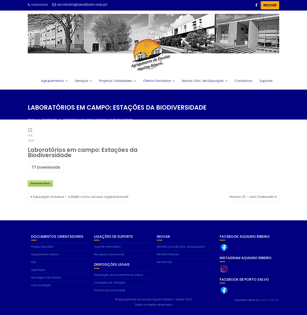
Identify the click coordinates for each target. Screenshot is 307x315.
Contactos (243, 80)
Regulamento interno (45, 257)
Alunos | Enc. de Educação (203, 80)
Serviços (81, 80)
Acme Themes (269, 300)
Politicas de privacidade (109, 293)
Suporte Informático (107, 249)
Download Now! (40, 184)
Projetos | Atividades (115, 80)
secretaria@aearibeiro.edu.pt (79, 4)
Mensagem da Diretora (46, 280)
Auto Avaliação (41, 288)
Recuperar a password (109, 257)
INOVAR (270, 5)
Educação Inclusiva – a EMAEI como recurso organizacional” (81, 197)
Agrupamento (52, 80)
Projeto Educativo (42, 249)
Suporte (266, 80)
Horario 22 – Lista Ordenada (252, 197)
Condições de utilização (110, 285)
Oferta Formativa (157, 80)
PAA (33, 265)
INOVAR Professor (168, 257)
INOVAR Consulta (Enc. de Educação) (181, 249)
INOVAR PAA (164, 265)
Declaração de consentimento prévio (118, 277)
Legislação (38, 272)
